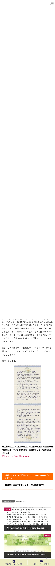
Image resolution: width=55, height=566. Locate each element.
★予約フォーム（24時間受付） (41, 562)
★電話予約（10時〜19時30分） (14, 562)
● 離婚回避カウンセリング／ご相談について (24, 485)
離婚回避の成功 (21, 501)
